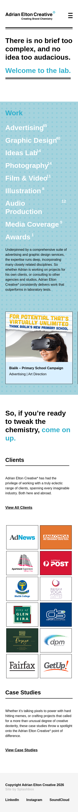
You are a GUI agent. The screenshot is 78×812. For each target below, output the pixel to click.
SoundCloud (59, 800)
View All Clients (18, 508)
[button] (70, 15)
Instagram (34, 800)
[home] (30, 15)
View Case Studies (21, 750)
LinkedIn (12, 800)
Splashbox (25, 789)
